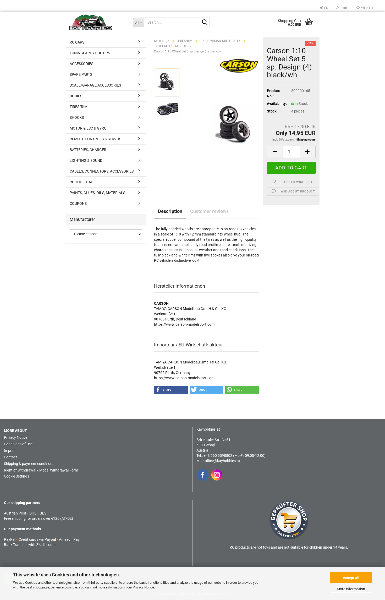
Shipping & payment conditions (29, 464)
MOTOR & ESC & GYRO (88, 128)
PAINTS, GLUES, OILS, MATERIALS (97, 193)
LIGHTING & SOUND (86, 160)
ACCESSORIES (81, 64)
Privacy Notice (143, 587)
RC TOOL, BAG (82, 182)
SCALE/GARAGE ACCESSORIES (95, 85)
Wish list (364, 8)
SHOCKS (77, 117)
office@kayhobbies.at (222, 461)
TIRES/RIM (78, 107)
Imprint (10, 450)
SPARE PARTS (81, 74)
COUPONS (78, 203)
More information (351, 589)
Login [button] (342, 8)
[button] (324, 8)
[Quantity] (291, 152)
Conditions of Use (18, 444)
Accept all (351, 578)
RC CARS (77, 42)
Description (170, 211)
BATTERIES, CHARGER (88, 150)
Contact (10, 457)
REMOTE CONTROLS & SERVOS (95, 139)
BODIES (76, 96)
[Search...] (138, 22)
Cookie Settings (16, 476)
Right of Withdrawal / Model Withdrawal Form (41, 470)
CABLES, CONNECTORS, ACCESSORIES (102, 171)
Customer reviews (209, 211)
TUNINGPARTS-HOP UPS (90, 53)
